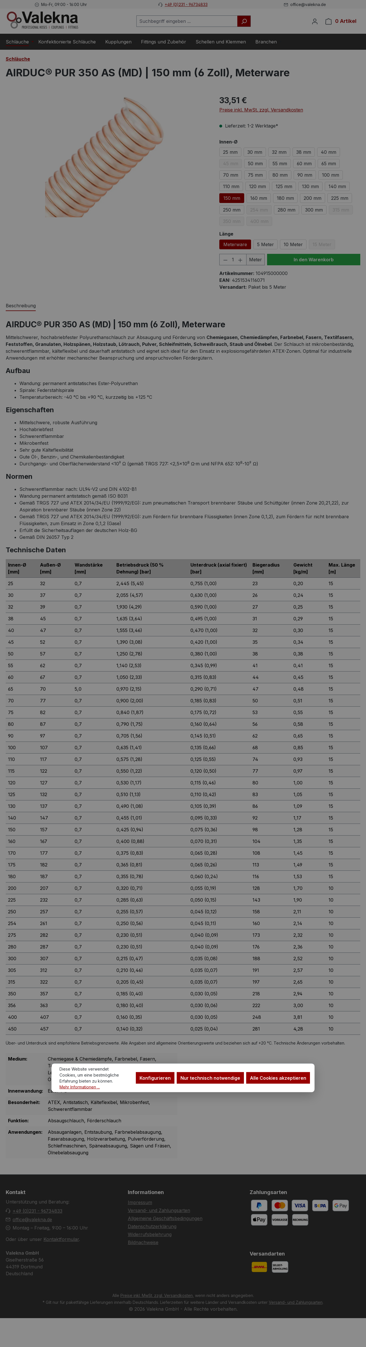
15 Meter (324, 245)
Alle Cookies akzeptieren (278, 1078)
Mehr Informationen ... (79, 1086)
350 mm (233, 222)
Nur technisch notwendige (210, 1078)
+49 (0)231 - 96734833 (186, 4)
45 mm (232, 164)
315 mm (343, 210)
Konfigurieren (155, 1078)
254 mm (261, 210)
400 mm (261, 222)
